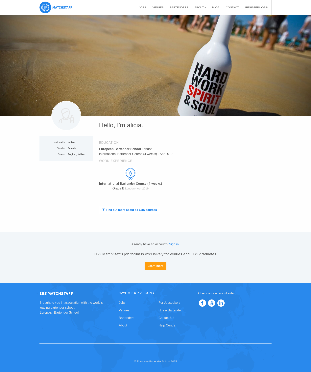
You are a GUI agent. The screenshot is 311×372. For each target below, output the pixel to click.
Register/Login (256, 7)
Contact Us (166, 318)
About (200, 7)
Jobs (142, 7)
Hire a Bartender (170, 310)
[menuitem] (142, 7)
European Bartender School (59, 312)
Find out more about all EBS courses (129, 209)
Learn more (155, 265)
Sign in (174, 244)
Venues (157, 7)
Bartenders (179, 7)
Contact (232, 7)
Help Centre (166, 325)
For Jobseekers (169, 302)
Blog (216, 7)
